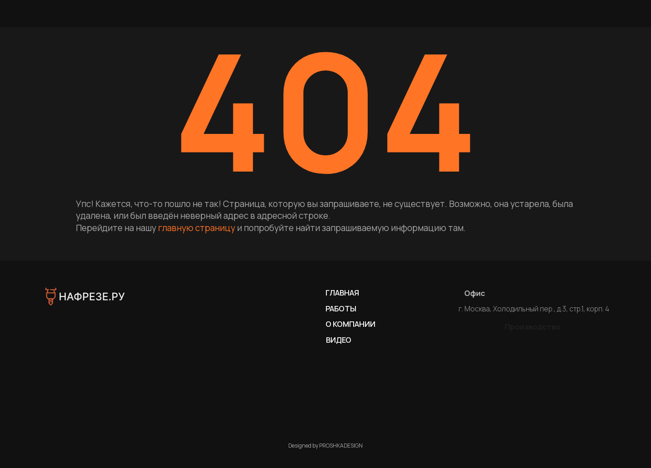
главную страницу (196, 228)
